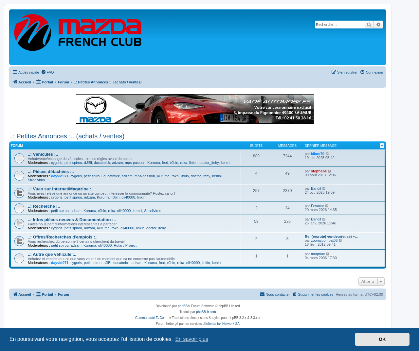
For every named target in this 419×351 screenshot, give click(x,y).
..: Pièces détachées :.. (51, 171)
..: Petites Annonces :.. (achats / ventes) (66, 136)
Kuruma (153, 163)
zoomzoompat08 (324, 240)
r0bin (174, 163)
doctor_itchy (209, 163)
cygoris (57, 163)
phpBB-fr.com (206, 312)
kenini (225, 163)
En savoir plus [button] (191, 339)
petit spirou (73, 163)
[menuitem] (47, 72)
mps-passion (135, 163)
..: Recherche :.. (44, 206)
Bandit (316, 188)
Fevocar (317, 206)
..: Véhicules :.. (43, 154)
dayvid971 (59, 176)
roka (183, 163)
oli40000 (128, 197)
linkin (193, 163)
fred (165, 163)
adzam (117, 163)
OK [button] (382, 339)
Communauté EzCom (151, 318)
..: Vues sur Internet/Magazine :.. (61, 188)
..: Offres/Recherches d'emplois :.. (63, 237)
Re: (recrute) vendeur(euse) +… (331, 236)
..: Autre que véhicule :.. (52, 254)
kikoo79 (317, 154)
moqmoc (318, 254)
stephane (319, 171)
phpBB (183, 306)
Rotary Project (125, 245)
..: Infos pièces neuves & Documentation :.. (72, 219)
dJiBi (88, 163)
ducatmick (102, 163)
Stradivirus (36, 180)
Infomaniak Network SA (222, 323)
